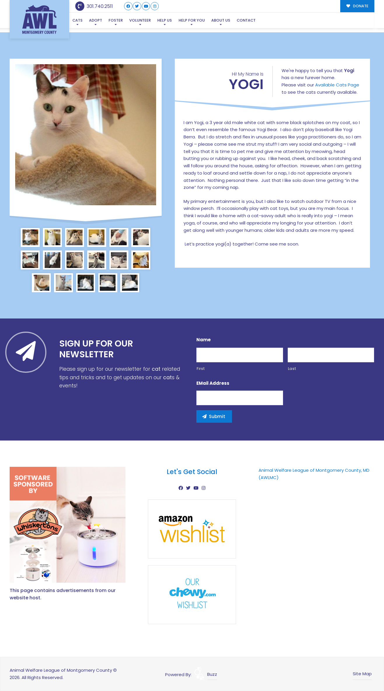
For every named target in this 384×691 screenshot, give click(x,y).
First (201, 368)
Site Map (362, 674)
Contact (246, 20)
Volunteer (140, 20)
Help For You (192, 20)
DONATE (357, 6)
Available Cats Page (337, 85)
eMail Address (212, 383)
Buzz (212, 674)
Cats (77, 20)
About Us (220, 20)
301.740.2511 (94, 6)
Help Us (164, 20)
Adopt (95, 20)
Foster (116, 20)
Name (203, 340)
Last (292, 368)
